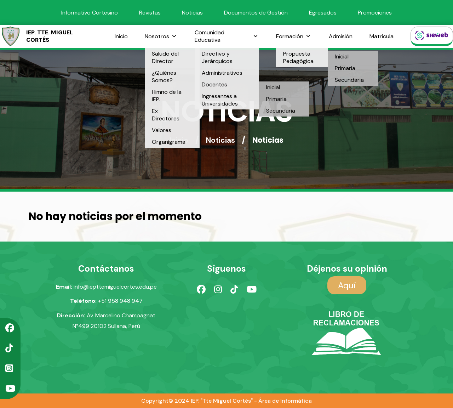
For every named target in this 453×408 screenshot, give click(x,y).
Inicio (121, 36)
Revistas (150, 12)
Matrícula (381, 36)
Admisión (340, 36)
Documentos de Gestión (256, 12)
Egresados (323, 12)
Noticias (192, 12)
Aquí (347, 285)
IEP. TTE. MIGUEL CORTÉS (36, 36)
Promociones (375, 12)
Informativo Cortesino (89, 12)
